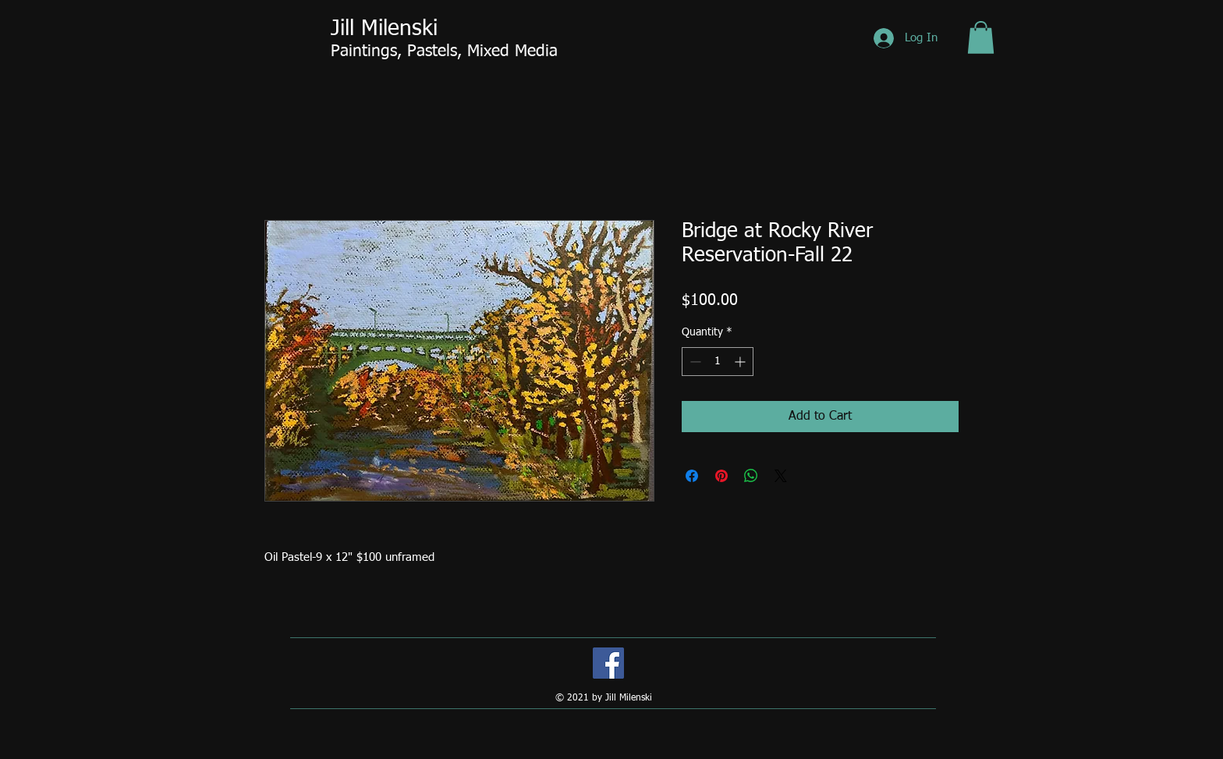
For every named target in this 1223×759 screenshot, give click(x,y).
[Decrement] (694, 361)
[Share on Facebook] (691, 475)
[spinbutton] (718, 361)
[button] (980, 37)
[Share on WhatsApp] (751, 475)
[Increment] (741, 361)
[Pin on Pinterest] (721, 475)
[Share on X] (780, 475)
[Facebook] (608, 663)
